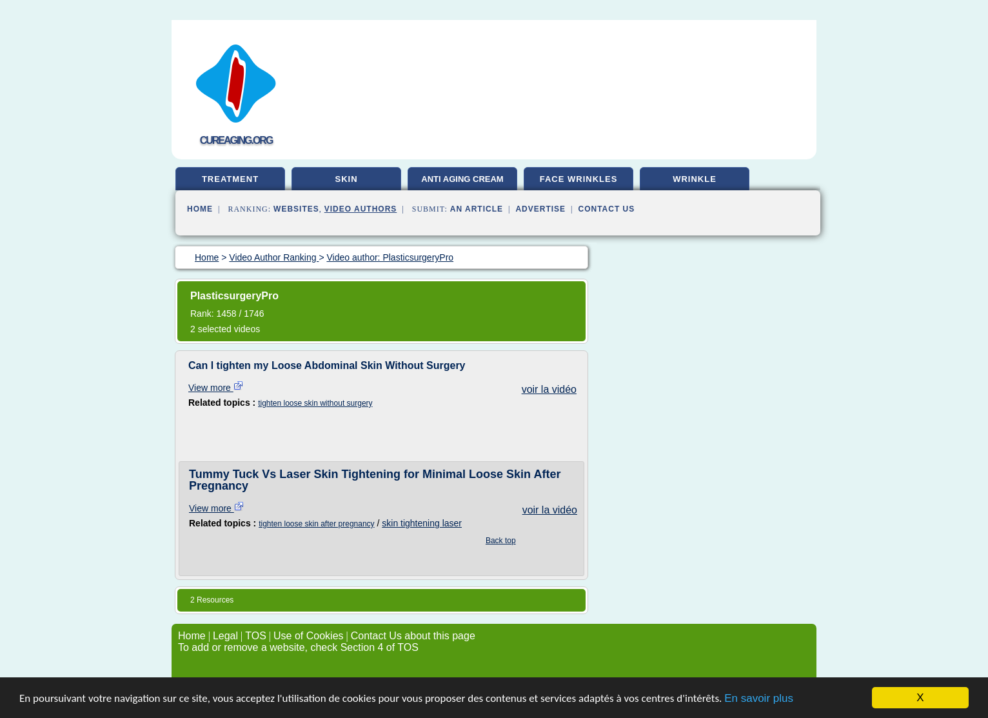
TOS (255, 635)
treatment (230, 179)
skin (346, 179)
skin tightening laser (422, 523)
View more (216, 388)
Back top (501, 540)
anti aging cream (462, 179)
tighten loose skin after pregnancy (316, 523)
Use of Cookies (308, 635)
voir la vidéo (549, 389)
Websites (296, 209)
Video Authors (360, 209)
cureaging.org (236, 140)
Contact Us (606, 209)
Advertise (540, 209)
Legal (225, 635)
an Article (476, 209)
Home (200, 209)
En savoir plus (758, 698)
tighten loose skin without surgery (315, 403)
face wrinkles (579, 179)
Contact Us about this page (413, 635)
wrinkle (694, 179)
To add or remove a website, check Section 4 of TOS (298, 647)
